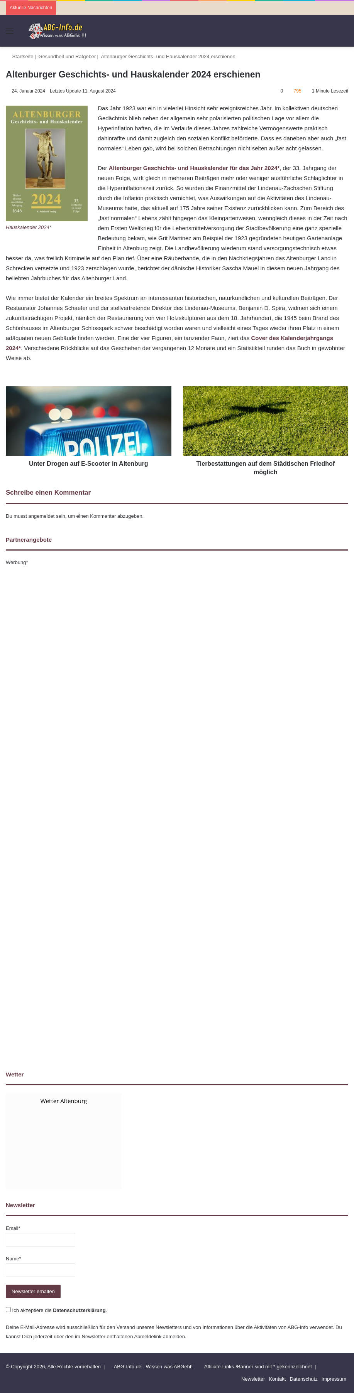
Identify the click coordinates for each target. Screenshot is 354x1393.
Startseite (20, 56)
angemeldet (42, 516)
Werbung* (17, 562)
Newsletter (253, 1379)
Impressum (334, 1379)
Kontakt (277, 1379)
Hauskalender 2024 (27, 227)
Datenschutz (303, 1379)
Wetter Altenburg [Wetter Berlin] (64, 1101)
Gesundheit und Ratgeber (67, 56)
